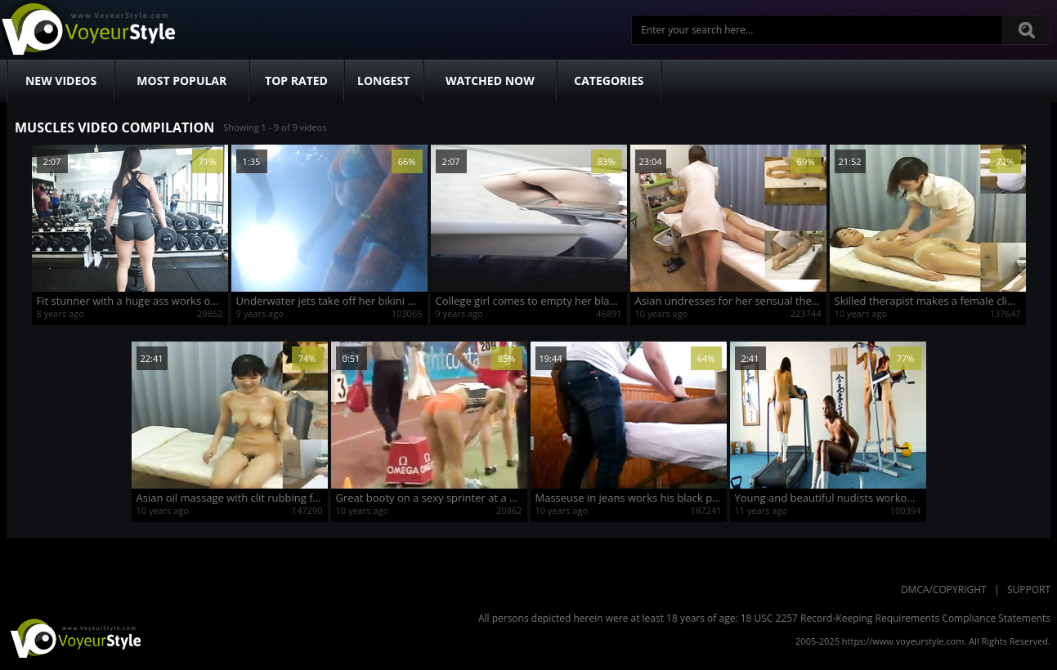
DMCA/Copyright (944, 589)
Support (1028, 589)
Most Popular (181, 80)
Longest (383, 80)
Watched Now (490, 80)
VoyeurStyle (74, 637)
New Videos (60, 80)
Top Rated (296, 80)
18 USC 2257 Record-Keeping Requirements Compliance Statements (895, 618)
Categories (608, 80)
